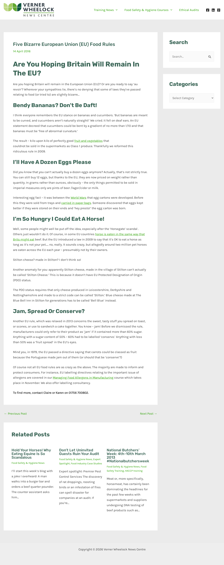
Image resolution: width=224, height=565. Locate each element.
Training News (107, 10)
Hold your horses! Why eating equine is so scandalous (31, 454)
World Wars (78, 197)
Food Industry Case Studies (86, 463)
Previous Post (15, 413)
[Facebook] (207, 10)
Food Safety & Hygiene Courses (149, 10)
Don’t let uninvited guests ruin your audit (79, 452)
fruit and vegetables (88, 141)
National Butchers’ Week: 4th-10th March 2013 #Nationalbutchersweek (128, 455)
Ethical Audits (189, 10)
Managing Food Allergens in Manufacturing (83, 377)
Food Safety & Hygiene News (28, 462)
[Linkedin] (213, 10)
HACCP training (134, 470)
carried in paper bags (76, 203)
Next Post (148, 413)
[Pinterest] (218, 10)
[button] (117, 10)
